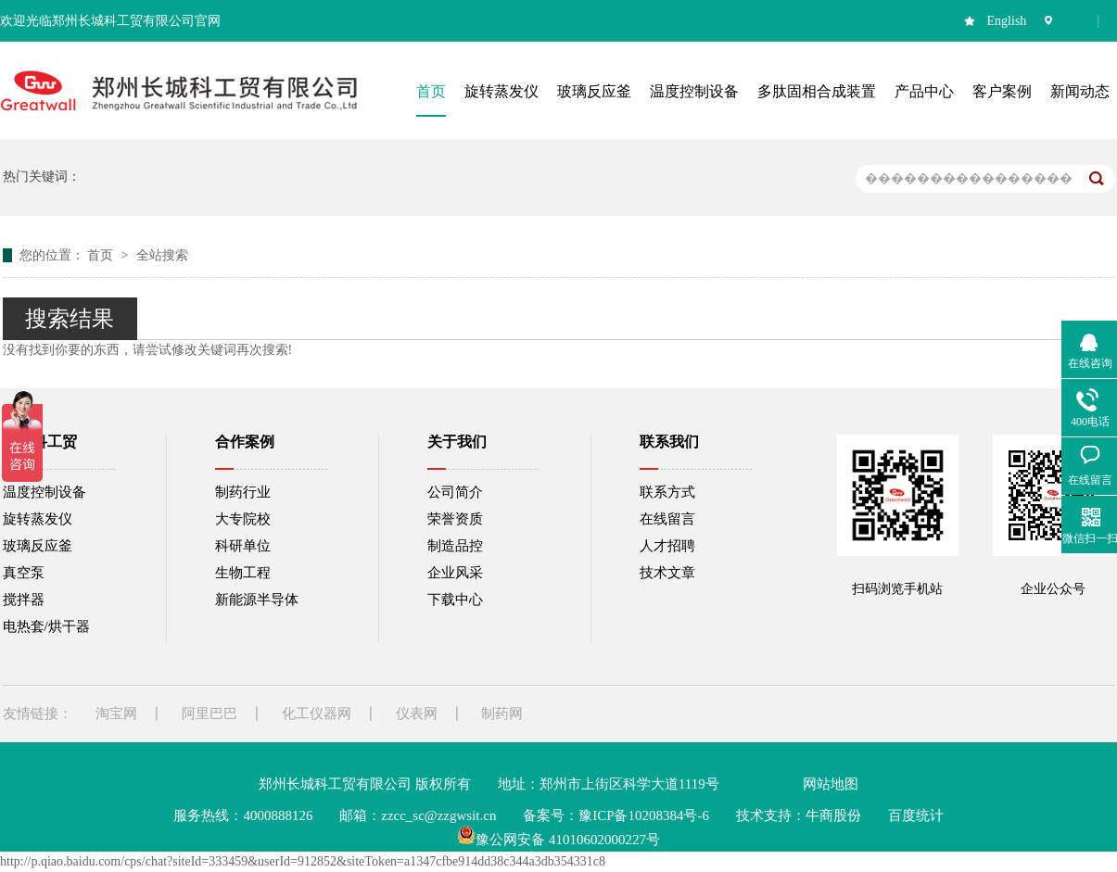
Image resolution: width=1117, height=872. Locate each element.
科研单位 (243, 545)
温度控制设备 (44, 492)
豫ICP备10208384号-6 (643, 815)
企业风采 (455, 572)
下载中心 (455, 599)
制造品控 (455, 545)
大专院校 (243, 519)
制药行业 (243, 492)
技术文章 (667, 572)
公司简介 (455, 492)
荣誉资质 (455, 519)
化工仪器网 (316, 713)
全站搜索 (162, 255)
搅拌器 (23, 599)
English (1007, 21)
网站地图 (830, 784)
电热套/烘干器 (46, 626)
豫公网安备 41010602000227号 (558, 839)
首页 (102, 255)
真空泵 (23, 572)
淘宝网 (116, 713)
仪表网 (417, 713)
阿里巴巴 (209, 713)
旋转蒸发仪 (37, 519)
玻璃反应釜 (37, 545)
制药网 (502, 713)
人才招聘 (667, 545)
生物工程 (243, 572)
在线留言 (667, 519)
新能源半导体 (256, 599)
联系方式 (667, 492)
